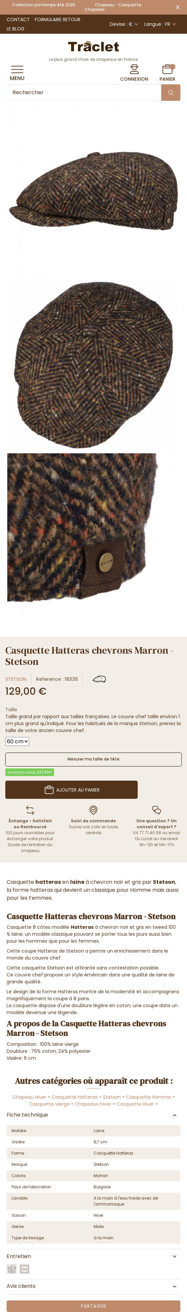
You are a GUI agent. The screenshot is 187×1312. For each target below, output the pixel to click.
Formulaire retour (57, 19)
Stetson (15, 679)
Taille (11, 709)
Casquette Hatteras (75, 1097)
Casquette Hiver (135, 1104)
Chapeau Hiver (29, 1097)
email (174, 833)
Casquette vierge (49, 1104)
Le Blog (15, 28)
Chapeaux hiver (93, 1104)
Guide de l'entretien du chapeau (30, 847)
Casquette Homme (148, 1097)
